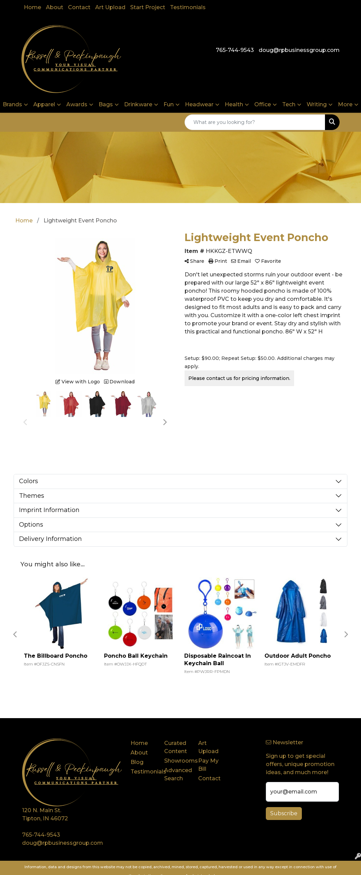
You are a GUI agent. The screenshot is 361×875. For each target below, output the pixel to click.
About (54, 7)
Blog (137, 762)
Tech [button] (288, 104)
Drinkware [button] (138, 104)
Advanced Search (177, 774)
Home (32, 7)
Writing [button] (317, 104)
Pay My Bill (208, 765)
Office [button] (262, 104)
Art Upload (110, 7)
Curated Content (175, 747)
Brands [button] (12, 104)
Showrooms (177, 761)
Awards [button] (76, 104)
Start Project (147, 7)
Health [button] (234, 104)
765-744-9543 (235, 50)
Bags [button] (106, 104)
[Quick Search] (255, 122)
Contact (79, 7)
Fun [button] (169, 104)
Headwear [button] (199, 104)
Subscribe (283, 813)
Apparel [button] (44, 104)
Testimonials (188, 7)
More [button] (345, 104)
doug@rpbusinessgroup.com (299, 50)
